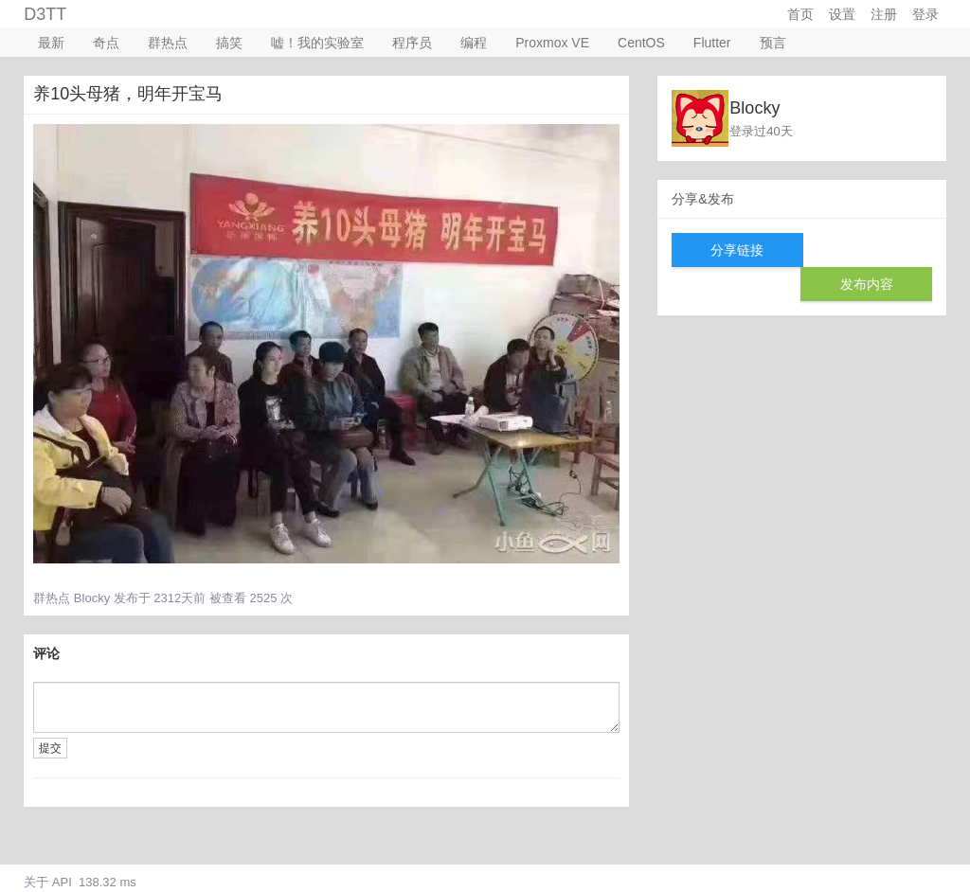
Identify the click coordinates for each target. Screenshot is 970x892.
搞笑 (229, 42)
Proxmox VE (552, 42)
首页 (800, 14)
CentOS (641, 42)
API (62, 882)
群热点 (168, 42)
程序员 (412, 42)
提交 (50, 748)
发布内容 (866, 284)
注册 (884, 14)
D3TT (45, 14)
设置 (842, 14)
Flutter (712, 42)
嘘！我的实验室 (317, 42)
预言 (773, 42)
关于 (36, 882)
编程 (473, 42)
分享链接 (736, 250)
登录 (925, 14)
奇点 (106, 42)
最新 (51, 42)
